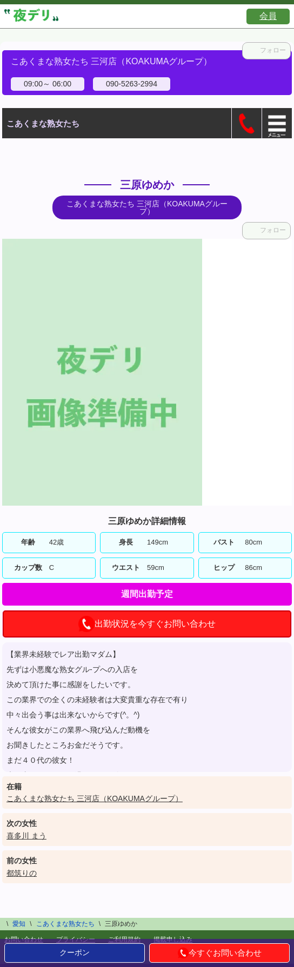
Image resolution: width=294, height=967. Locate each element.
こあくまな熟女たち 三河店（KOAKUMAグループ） (94, 798)
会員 (268, 16)
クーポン (74, 952)
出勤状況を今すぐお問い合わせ (147, 624)
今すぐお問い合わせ (220, 953)
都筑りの (21, 873)
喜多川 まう (26, 835)
